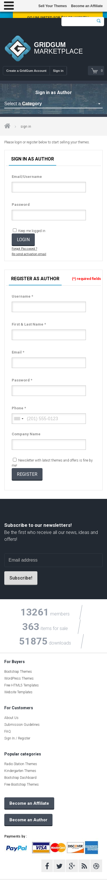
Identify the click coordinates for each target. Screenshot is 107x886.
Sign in (58, 70)
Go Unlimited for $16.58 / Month (57, 17)
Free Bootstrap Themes (21, 785)
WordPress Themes (19, 678)
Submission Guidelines (22, 725)
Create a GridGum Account (26, 70)
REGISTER (27, 474)
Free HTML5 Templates (21, 685)
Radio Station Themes (20, 764)
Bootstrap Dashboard (20, 778)
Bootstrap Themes (18, 672)
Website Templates (18, 692)
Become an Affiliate (87, 6)
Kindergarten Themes (20, 771)
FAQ (7, 731)
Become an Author (28, 819)
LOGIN (23, 239)
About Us (11, 718)
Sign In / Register (17, 738)
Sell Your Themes (52, 6)
